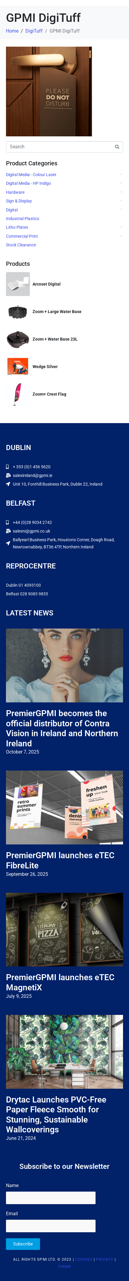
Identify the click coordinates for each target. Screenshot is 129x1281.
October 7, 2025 (22, 752)
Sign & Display (19, 201)
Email (12, 1213)
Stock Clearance (21, 245)
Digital (12, 210)
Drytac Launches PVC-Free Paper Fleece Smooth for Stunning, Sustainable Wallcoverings (56, 1115)
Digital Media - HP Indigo (28, 183)
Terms (64, 1267)
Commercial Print (22, 236)
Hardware (15, 192)
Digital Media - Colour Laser (31, 174)
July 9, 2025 (19, 996)
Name (12, 1185)
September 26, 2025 (27, 874)
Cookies (83, 1259)
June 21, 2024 (21, 1138)
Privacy (104, 1259)
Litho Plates (17, 227)
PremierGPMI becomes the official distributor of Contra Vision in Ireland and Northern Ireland (62, 728)
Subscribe (23, 1244)
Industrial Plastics (22, 218)
